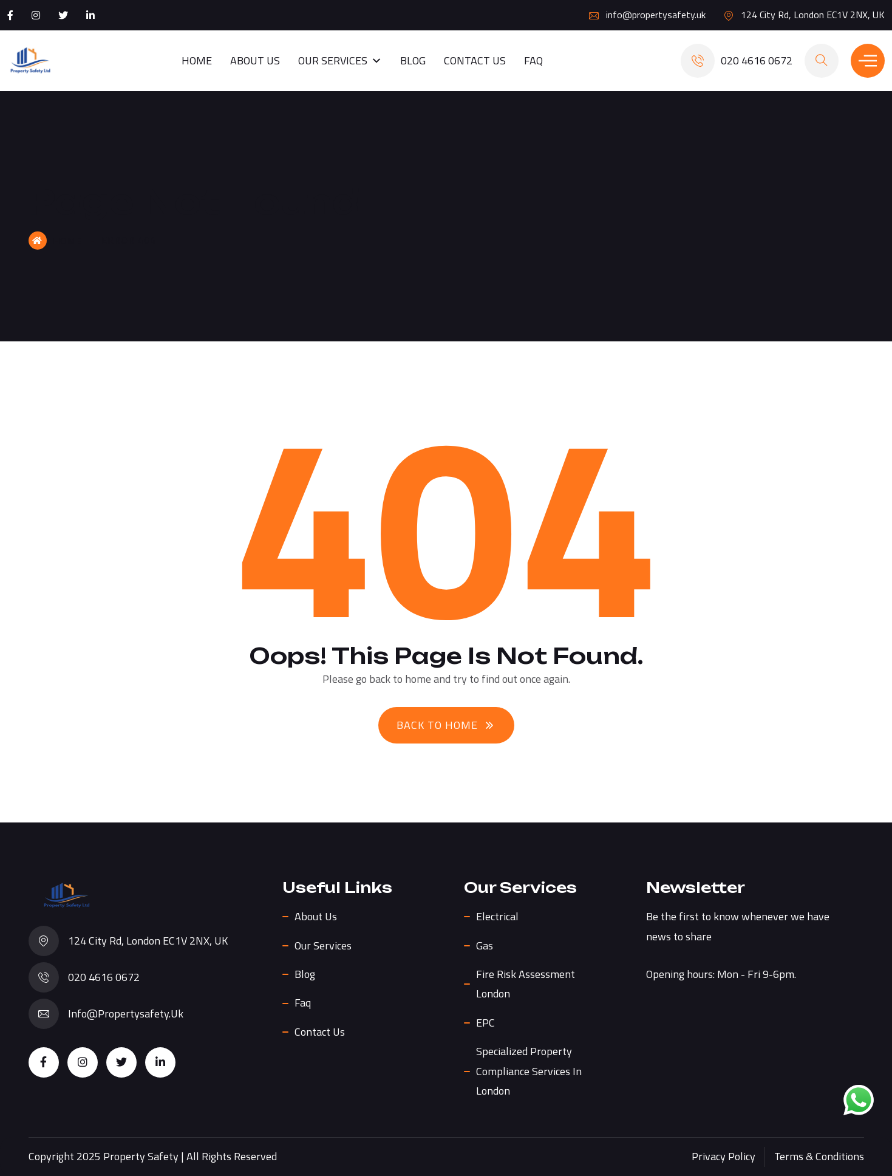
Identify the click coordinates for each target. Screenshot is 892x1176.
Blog (413, 60)
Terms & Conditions (819, 1156)
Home (197, 60)
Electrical (497, 916)
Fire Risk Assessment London (525, 984)
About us (255, 60)
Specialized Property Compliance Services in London (529, 1071)
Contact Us (475, 60)
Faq (533, 60)
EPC (485, 1022)
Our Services (340, 60)
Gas (484, 945)
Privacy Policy (723, 1156)
